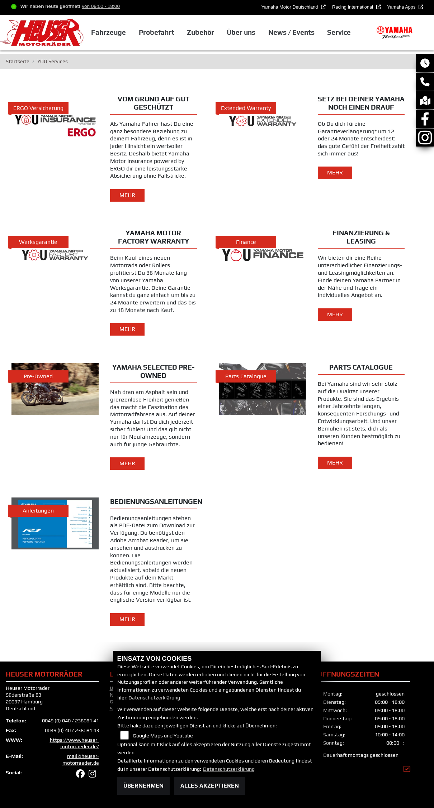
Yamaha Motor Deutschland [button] (290, 7)
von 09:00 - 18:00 (101, 6)
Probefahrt (156, 32)
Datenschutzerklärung (154, 698)
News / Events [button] (291, 32)
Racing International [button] (353, 7)
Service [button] (339, 32)
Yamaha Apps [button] (402, 7)
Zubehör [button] (200, 32)
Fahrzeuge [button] (108, 32)
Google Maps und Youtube (163, 736)
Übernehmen (143, 785)
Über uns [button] (241, 32)
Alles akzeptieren (209, 785)
